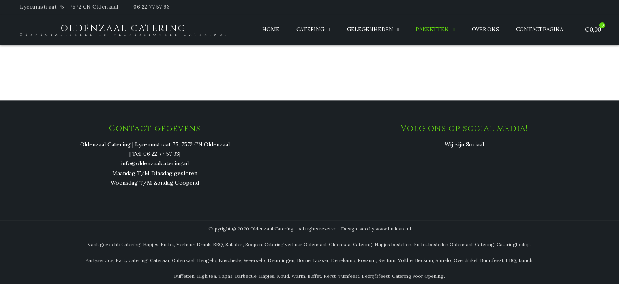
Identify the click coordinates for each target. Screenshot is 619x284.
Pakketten (432, 29)
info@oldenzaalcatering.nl (155, 163)
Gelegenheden (370, 29)
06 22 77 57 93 (151, 7)
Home (270, 29)
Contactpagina (539, 29)
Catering (310, 29)
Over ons (485, 29)
